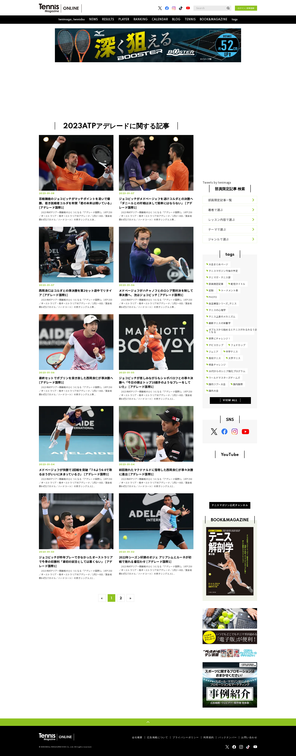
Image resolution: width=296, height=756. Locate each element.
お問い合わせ (249, 737)
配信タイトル (238, 284)
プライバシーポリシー (186, 737)
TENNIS (190, 19)
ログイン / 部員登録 (246, 8)
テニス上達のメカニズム (222, 316)
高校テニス (215, 358)
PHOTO (213, 297)
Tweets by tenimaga (217, 182)
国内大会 (213, 390)
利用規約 (208, 737)
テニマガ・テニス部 (220, 277)
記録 (211, 290)
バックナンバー (227, 737)
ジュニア (213, 351)
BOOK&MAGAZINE (213, 19)
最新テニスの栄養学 (220, 323)
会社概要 (137, 737)
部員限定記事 (216, 284)
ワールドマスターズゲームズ (224, 377)
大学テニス (234, 358)
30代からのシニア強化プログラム (227, 371)
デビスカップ (216, 345)
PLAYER (123, 19)
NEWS (93, 19)
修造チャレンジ (217, 364)
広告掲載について (157, 737)
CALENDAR (160, 19)
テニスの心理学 (217, 310)
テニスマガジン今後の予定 (223, 271)
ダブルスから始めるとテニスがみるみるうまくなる (233, 331)
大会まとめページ (218, 264)
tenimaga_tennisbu (71, 19)
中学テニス (232, 351)
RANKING (140, 19)
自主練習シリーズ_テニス (223, 303)
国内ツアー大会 (217, 384)
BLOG (176, 19)
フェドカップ (238, 345)
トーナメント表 (229, 290)
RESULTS (108, 19)
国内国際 (238, 384)
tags (235, 19)
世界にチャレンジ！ (220, 338)
